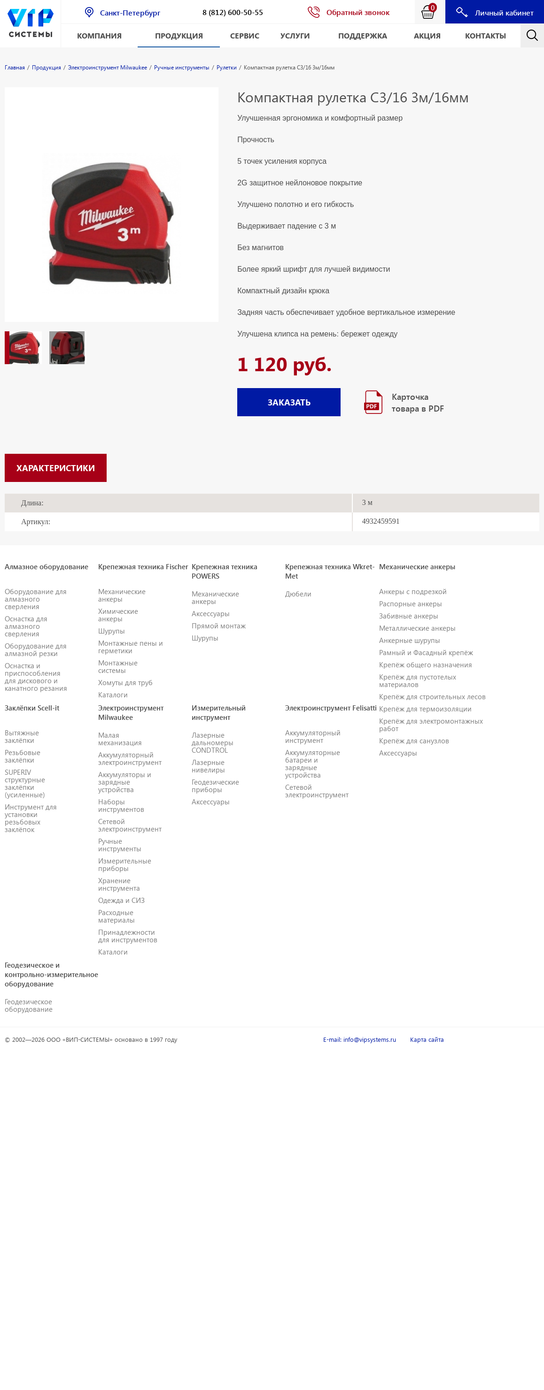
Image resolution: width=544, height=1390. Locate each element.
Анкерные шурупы (409, 640)
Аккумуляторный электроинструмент (130, 758)
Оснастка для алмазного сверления (26, 626)
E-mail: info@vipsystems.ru (359, 1039)
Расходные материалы (116, 916)
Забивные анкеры (408, 615)
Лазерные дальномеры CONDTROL (212, 742)
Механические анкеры (122, 595)
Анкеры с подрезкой (413, 591)
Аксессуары (211, 613)
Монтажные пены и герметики (130, 646)
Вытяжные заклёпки (22, 736)
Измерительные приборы (124, 864)
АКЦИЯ (427, 35)
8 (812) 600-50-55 (232, 12)
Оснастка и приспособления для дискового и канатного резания (36, 677)
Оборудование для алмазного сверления (36, 599)
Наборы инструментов (121, 805)
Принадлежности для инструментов (127, 935)
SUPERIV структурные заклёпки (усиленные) (25, 783)
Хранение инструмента (119, 884)
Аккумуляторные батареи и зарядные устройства (312, 763)
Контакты (485, 35)
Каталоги (113, 694)
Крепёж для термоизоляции (425, 708)
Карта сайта (427, 1039)
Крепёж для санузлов (414, 740)
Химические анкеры (118, 614)
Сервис (244, 35)
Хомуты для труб (125, 682)
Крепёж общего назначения (425, 664)
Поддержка (362, 35)
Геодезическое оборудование (29, 1005)
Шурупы (111, 630)
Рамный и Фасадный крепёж (426, 652)
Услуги (295, 35)
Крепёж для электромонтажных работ (431, 724)
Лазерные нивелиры (208, 765)
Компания (99, 35)
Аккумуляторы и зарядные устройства (124, 782)
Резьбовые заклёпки (22, 756)
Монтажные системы (118, 666)
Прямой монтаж (219, 625)
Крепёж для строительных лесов (432, 696)
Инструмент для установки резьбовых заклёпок (31, 818)
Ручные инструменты (119, 844)
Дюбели (298, 593)
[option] (111, 214)
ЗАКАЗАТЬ (289, 402)
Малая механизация (120, 738)
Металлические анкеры (417, 628)
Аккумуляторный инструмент (313, 736)
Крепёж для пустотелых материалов (417, 680)
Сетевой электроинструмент (130, 825)
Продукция (179, 35)
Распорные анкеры (410, 603)
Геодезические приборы (215, 785)
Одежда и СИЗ (121, 900)
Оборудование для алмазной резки (36, 649)
